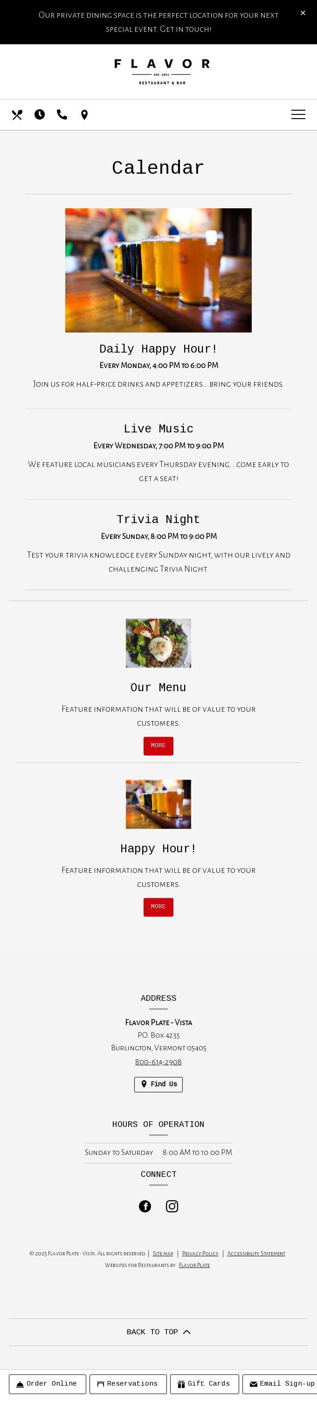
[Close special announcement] (303, 13)
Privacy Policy (200, 1254)
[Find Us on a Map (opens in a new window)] (85, 115)
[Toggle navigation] (298, 115)
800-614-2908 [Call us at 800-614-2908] (158, 1062)
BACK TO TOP (159, 1332)
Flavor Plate (194, 1265)
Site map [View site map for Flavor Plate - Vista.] (163, 1254)
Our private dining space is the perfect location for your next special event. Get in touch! (159, 22)
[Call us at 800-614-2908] (63, 115)
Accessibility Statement (256, 1254)
